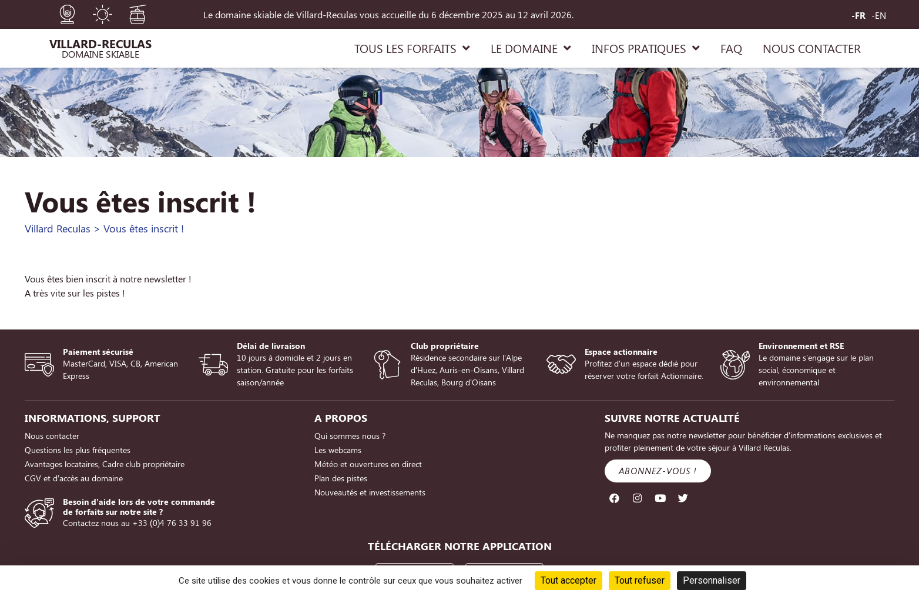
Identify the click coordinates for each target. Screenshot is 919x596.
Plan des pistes (340, 478)
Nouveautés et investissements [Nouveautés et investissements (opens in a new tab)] (369, 492)
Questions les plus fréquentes (77, 449)
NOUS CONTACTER (812, 48)
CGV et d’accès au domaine (74, 478)
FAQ (731, 48)
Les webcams (337, 449)
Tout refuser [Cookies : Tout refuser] (640, 580)
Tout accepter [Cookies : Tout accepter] (568, 580)
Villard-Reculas (100, 43)
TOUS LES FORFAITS (412, 48)
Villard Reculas (57, 228)
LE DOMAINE (531, 48)
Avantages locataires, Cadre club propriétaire (105, 464)
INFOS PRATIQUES (646, 48)
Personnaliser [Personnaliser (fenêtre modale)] (711, 580)
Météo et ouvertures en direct (368, 464)
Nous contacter (52, 435)
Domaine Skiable (100, 54)
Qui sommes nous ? (349, 435)
